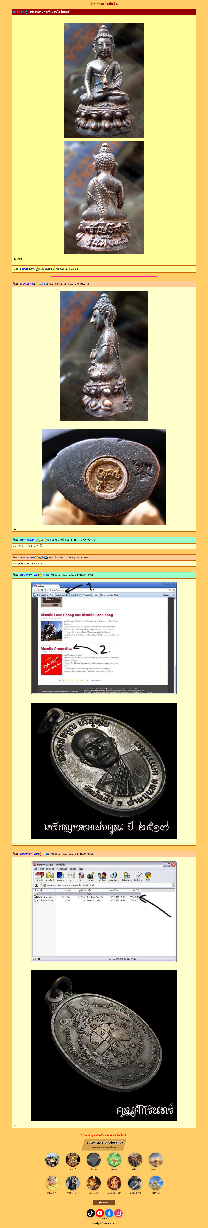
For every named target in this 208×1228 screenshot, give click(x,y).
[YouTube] (100, 1213)
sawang (26, 269)
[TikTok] (91, 1213)
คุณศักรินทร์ (26, 575)
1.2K (36, 575)
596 (33, 269)
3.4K (32, 540)
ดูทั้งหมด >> (104, 1202)
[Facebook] (109, 1213)
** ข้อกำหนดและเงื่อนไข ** (103, 1147)
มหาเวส (25, 540)
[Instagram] (118, 1213)
